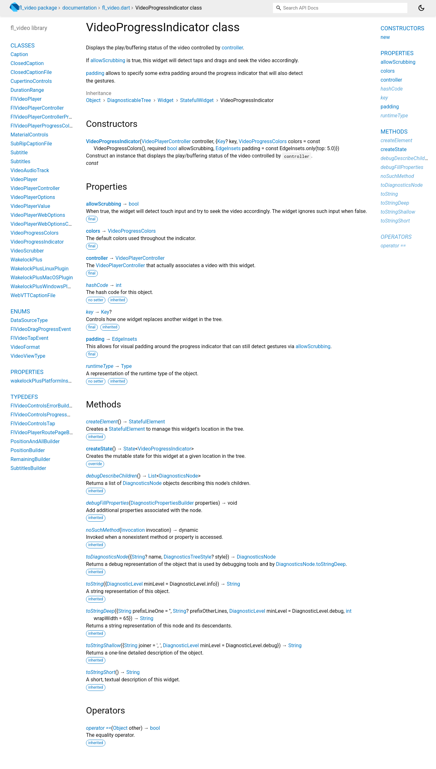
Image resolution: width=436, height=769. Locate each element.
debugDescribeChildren (111, 476)
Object (93, 100)
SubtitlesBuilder (28, 468)
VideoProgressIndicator (113, 141)
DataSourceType (29, 320)
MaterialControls (29, 135)
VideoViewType (28, 356)
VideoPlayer (24, 179)
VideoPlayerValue (30, 206)
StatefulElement (147, 422)
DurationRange (27, 90)
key (89, 312)
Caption (19, 54)
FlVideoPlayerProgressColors (43, 126)
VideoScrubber (27, 251)
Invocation (133, 530)
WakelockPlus (26, 260)
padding (95, 73)
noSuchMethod (102, 530)
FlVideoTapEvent (29, 338)
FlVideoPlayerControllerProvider (46, 117)
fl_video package (38, 8)
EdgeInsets (228, 148)
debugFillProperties (107, 503)
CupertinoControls (31, 81)
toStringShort (100, 672)
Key (221, 141)
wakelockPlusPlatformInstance (46, 381)
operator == (98, 728)
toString (94, 584)
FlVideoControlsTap (33, 424)
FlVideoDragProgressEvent (41, 329)
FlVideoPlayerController (37, 108)
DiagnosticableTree (129, 100)
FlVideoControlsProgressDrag (44, 415)
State (129, 449)
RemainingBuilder (30, 459)
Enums (20, 311)
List (152, 476)
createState (99, 449)
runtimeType (99, 366)
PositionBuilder (28, 450)
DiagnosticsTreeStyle (187, 557)
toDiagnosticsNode (107, 557)
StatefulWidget (197, 100)
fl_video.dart (116, 8)
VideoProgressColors (263, 141)
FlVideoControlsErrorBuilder (42, 406)
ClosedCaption (27, 63)
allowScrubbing (107, 60)
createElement (102, 422)
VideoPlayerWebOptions (38, 215)
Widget (166, 100)
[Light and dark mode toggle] (421, 8)
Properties (27, 372)
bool (172, 148)
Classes (23, 45)
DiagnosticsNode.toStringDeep (311, 564)
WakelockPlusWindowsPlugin (44, 286)
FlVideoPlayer (26, 99)
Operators (396, 236)
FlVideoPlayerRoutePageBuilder (46, 432)
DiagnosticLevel (125, 584)
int (118, 285)
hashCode (97, 285)
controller (232, 48)
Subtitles (20, 161)
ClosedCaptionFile (31, 72)
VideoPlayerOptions (33, 197)
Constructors (402, 28)
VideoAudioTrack (30, 170)
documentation (79, 8)
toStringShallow (103, 645)
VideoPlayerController (165, 141)
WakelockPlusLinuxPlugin (39, 269)
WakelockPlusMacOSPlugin (42, 278)
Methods (394, 131)
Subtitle (19, 153)
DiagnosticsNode (178, 476)
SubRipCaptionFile (31, 144)
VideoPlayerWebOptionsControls (47, 224)
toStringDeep (100, 611)
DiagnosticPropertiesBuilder (162, 503)
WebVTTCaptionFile (33, 295)
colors (93, 231)
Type (126, 366)
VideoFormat (25, 347)
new (385, 37)
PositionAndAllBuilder (35, 441)
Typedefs (24, 396)
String (138, 557)
